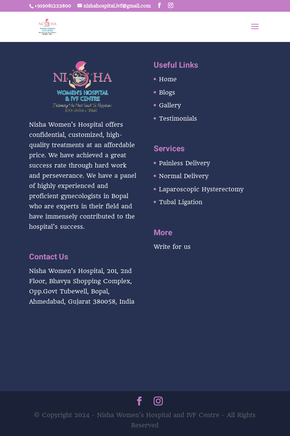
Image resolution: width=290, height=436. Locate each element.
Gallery (170, 105)
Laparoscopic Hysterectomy (201, 189)
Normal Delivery (183, 176)
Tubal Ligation (180, 202)
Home (168, 79)
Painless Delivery (184, 163)
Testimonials (178, 118)
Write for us (172, 246)
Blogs (167, 92)
